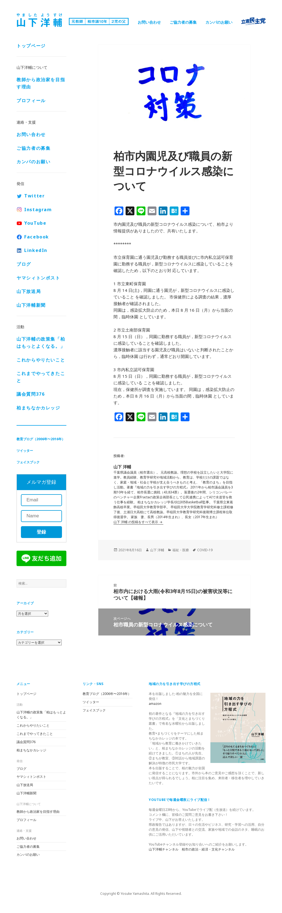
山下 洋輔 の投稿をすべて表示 (136, 522)
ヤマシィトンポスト (38, 278)
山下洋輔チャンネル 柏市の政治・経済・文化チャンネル (192, 849)
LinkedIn (35, 250)
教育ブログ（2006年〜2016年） (41, 439)
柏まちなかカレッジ (38, 408)
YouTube (35, 223)
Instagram (38, 209)
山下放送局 (29, 291)
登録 (41, 532)
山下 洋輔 (157, 550)
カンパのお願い (218, 22)
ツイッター (25, 450)
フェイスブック (28, 462)
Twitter (34, 196)
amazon (155, 703)
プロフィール (31, 100)
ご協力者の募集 (183, 22)
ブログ (24, 264)
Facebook (36, 237)
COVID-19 (205, 550)
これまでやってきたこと (41, 377)
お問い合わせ (149, 22)
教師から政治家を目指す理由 (41, 83)
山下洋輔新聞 (31, 305)
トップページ (31, 46)
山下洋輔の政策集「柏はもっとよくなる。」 (41, 342)
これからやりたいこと (41, 360)
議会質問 (31, 394)
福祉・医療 (180, 550)
